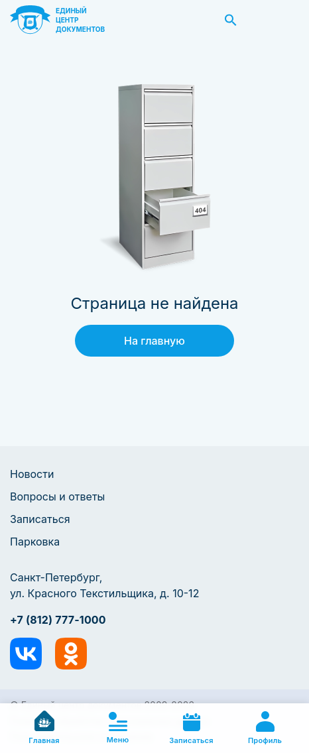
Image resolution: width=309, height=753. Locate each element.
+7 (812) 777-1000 (58, 619)
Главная (44, 728)
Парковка (35, 541)
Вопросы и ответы (57, 496)
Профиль (265, 728)
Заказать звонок (284, 19)
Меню (118, 728)
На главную (154, 340)
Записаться (40, 519)
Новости (32, 474)
